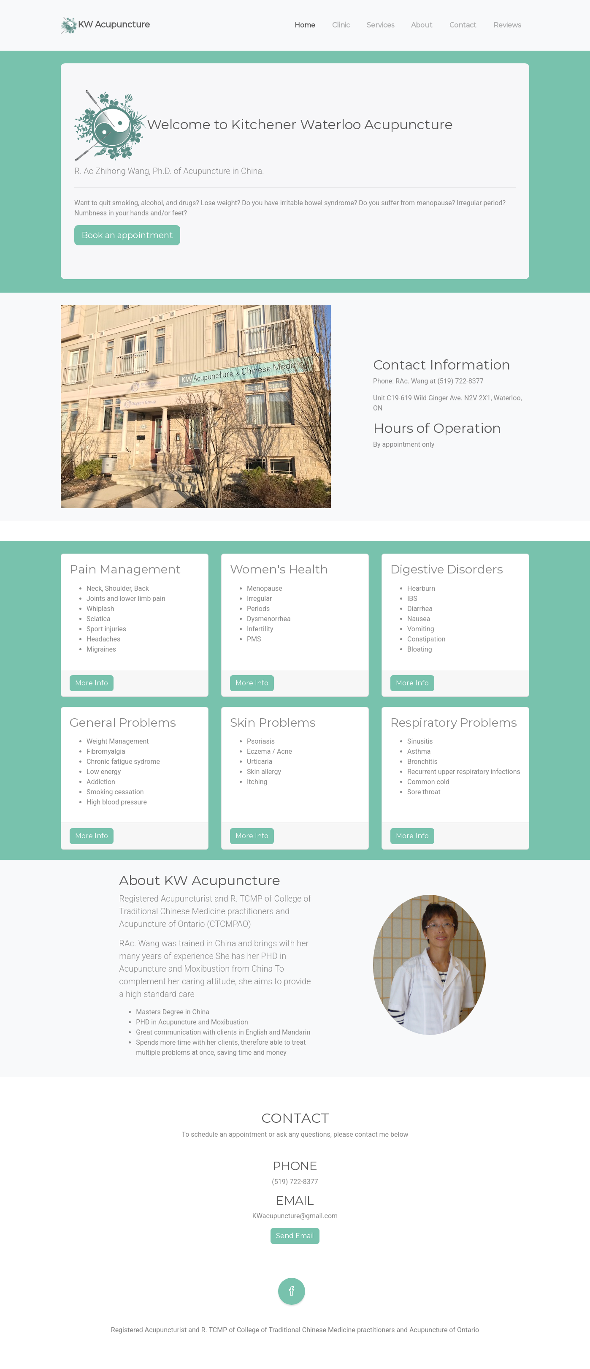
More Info (91, 683)
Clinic (341, 25)
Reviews (507, 25)
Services (380, 25)
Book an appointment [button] (127, 235)
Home (305, 25)
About (422, 25)
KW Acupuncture (105, 25)
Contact (462, 25)
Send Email (295, 1236)
